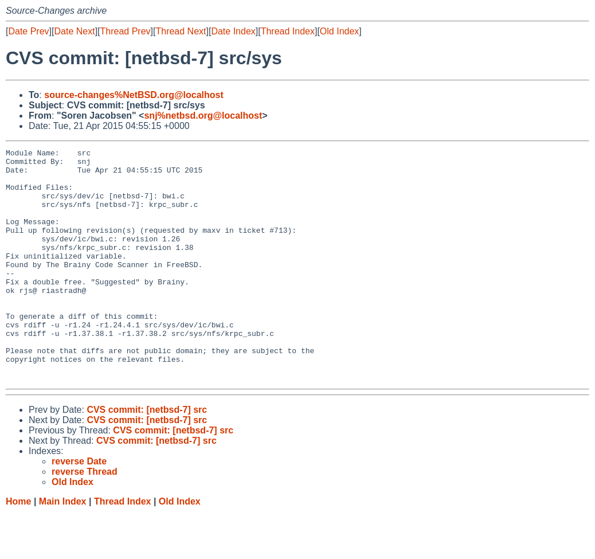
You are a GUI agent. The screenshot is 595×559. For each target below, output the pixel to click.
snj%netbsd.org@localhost (203, 115)
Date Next (74, 31)
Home (18, 548)
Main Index (63, 548)
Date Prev (28, 31)
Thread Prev (125, 31)
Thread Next (180, 31)
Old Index (339, 31)
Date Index (233, 31)
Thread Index (288, 31)
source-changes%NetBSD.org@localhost (134, 95)
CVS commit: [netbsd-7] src (147, 456)
